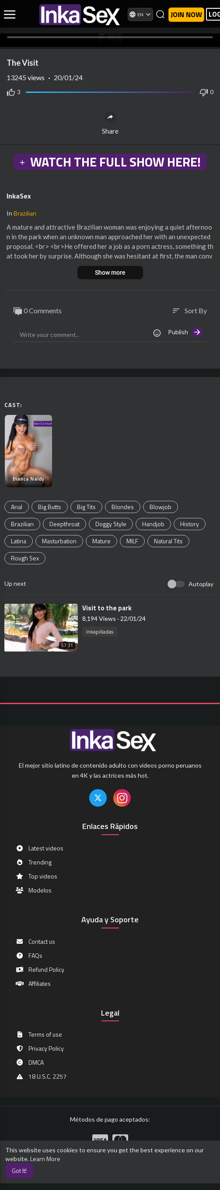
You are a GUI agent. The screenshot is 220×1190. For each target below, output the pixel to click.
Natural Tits (168, 540)
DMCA (29, 1062)
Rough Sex (25, 558)
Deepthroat (64, 523)
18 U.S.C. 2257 (40, 1076)
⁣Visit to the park (107, 608)
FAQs (28, 955)
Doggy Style (110, 523)
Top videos (36, 876)
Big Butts (49, 506)
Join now (186, 14)
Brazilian (25, 213)
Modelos (33, 890)
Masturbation (59, 540)
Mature (101, 540)
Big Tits (86, 506)
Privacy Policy (39, 1048)
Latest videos (39, 848)
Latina (18, 540)
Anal (16, 506)
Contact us (35, 941)
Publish (185, 332)
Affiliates (33, 983)
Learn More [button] (45, 1158)
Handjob (153, 523)
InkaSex (19, 196)
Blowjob (160, 506)
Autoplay (201, 584)
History (189, 523)
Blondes (123, 506)
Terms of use (38, 1034)
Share (110, 123)
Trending (33, 862)
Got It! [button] (19, 1170)
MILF (132, 540)
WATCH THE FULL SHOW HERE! (109, 162)
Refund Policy (39, 969)
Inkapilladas (99, 631)
